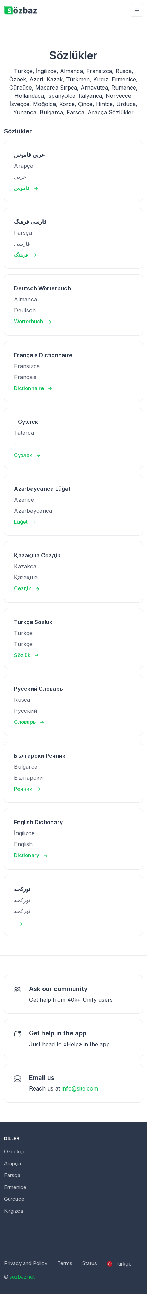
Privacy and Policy (25, 1263)
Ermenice (15, 1187)
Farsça (12, 1175)
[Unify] (20, 10)
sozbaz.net (22, 1277)
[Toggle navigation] (137, 10)
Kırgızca (13, 1211)
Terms (64, 1263)
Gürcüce (14, 1199)
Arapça (12, 1163)
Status (89, 1263)
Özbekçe (15, 1151)
